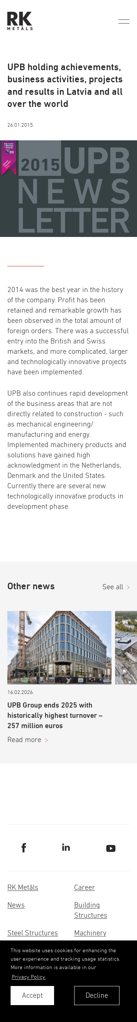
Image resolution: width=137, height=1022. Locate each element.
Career (84, 887)
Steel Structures (32, 933)
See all (112, 587)
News (16, 905)
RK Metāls (22, 887)
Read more (24, 739)
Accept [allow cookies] (32, 995)
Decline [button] (96, 995)
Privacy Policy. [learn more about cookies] (29, 977)
